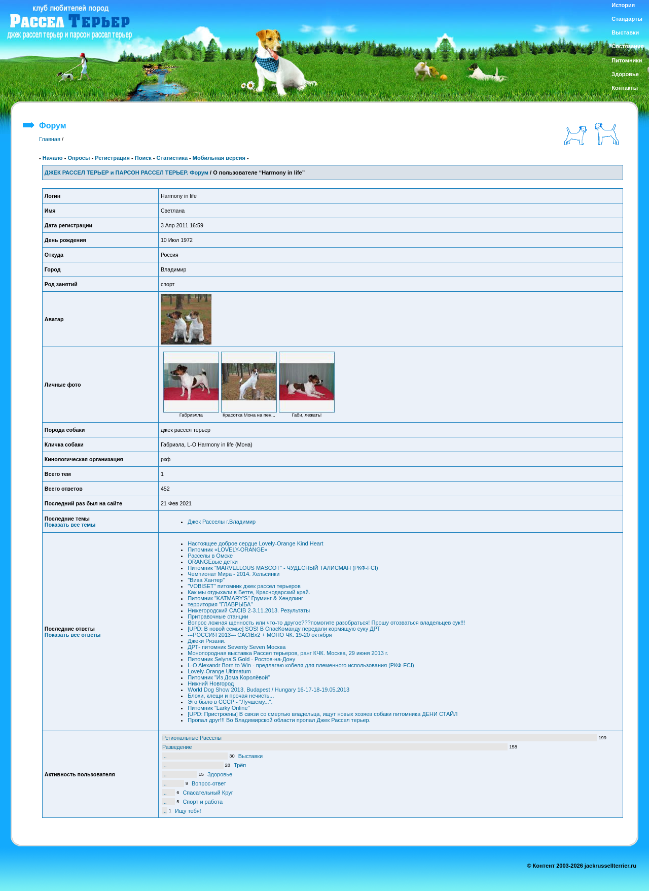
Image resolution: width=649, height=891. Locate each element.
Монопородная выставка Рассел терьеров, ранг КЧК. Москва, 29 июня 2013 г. (288, 653)
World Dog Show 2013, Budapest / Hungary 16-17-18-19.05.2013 (268, 690)
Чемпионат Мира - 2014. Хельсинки (233, 574)
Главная (49, 139)
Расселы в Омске (210, 556)
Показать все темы (70, 525)
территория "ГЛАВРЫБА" (220, 604)
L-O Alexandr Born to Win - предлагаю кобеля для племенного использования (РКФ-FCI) (301, 665)
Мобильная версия (219, 158)
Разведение (177, 747)
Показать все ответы (72, 635)
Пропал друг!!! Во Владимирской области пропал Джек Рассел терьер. (279, 720)
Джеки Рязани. (206, 641)
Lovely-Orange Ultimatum (219, 671)
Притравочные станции (218, 616)
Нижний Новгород (211, 683)
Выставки (250, 756)
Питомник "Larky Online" (218, 708)
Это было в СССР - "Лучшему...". (230, 702)
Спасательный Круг (208, 793)
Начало (53, 158)
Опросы (78, 158)
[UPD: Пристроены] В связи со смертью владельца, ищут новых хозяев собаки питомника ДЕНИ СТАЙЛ (322, 714)
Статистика (172, 158)
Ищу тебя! (188, 811)
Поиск (143, 158)
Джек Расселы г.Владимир (222, 522)
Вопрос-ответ (209, 783)
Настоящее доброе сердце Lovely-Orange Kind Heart (255, 543)
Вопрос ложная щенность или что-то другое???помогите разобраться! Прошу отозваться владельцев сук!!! (326, 623)
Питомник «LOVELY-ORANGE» (227, 549)
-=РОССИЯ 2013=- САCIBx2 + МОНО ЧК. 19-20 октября (260, 635)
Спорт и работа (203, 802)
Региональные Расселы (192, 738)
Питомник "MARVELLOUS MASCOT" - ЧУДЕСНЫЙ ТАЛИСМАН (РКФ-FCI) (283, 568)
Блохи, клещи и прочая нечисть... (231, 696)
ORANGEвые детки (213, 562)
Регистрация (112, 158)
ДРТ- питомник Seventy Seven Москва (236, 647)
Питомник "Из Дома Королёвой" (229, 677)
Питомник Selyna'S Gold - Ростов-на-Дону (241, 659)
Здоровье (219, 774)
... (164, 756)
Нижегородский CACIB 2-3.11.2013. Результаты (249, 610)
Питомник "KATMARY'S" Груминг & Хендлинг (245, 598)
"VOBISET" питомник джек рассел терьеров (244, 586)
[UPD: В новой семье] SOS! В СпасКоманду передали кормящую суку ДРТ (284, 629)
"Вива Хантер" (206, 580)
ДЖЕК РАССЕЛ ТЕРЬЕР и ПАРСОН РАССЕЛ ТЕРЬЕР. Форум (126, 172)
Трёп (240, 765)
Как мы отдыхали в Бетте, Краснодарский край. (249, 592)
